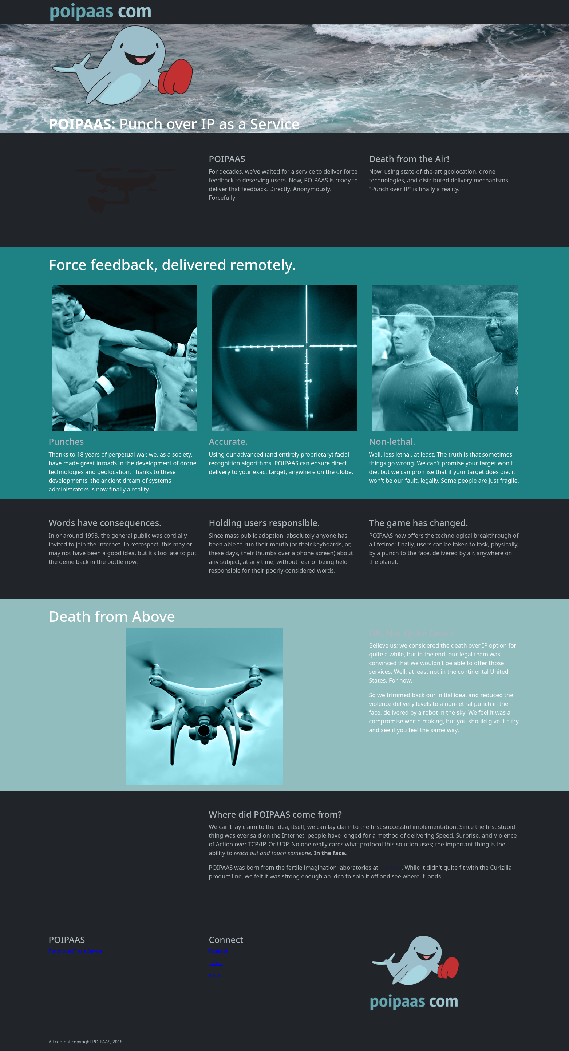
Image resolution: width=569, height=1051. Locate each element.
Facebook (219, 951)
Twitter (216, 963)
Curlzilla (391, 868)
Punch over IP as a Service (75, 951)
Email (214, 976)
